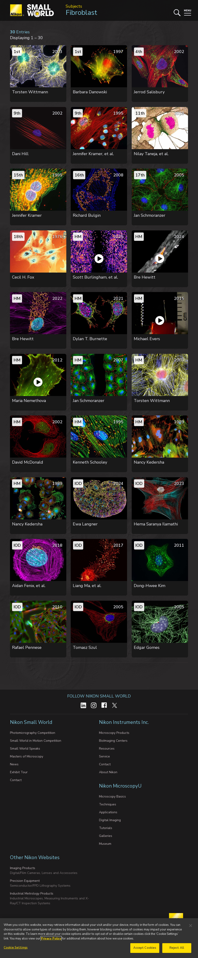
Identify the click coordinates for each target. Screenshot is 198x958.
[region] (99, 938)
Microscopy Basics (112, 796)
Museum (105, 844)
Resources (107, 748)
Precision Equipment (25, 881)
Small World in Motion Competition (35, 740)
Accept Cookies (144, 948)
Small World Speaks (25, 748)
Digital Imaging (110, 820)
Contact (16, 780)
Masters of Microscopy (26, 756)
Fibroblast (81, 12)
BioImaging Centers (113, 740)
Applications (108, 812)
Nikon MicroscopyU (120, 786)
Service (104, 756)
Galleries (105, 836)
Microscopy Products (114, 733)
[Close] (190, 925)
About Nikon (108, 772)
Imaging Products (22, 868)
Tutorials (105, 828)
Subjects (74, 6)
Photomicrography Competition (32, 733)
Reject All (176, 948)
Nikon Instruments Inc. (124, 722)
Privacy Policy (51, 938)
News (14, 764)
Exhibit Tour (19, 772)
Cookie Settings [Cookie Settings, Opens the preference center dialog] (16, 947)
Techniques (107, 804)
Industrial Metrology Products (31, 893)
